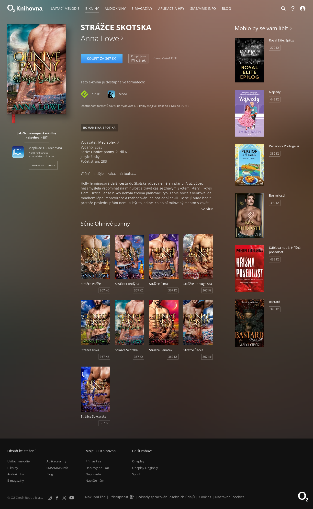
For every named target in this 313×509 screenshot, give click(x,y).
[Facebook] (57, 497)
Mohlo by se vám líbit (261, 28)
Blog (49, 474)
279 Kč (274, 48)
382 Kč (274, 153)
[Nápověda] (293, 8)
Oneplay (138, 461)
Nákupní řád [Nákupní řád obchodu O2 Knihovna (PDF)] (95, 497)
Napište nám (95, 480)
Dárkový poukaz (97, 468)
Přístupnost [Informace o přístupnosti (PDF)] (119, 497)
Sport (136, 474)
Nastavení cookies (230, 497)
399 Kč (274, 203)
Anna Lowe (100, 38)
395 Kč (274, 309)
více (209, 208)
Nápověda (93, 474)
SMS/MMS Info (57, 468)
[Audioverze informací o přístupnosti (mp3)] (132, 497)
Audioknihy (15, 474)
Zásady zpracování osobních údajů (166, 497)
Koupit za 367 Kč (101, 58)
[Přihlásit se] (302, 8)
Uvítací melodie (18, 461)
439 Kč (274, 259)
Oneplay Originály (145, 468)
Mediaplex (106, 142)
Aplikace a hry (56, 461)
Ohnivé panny (102, 152)
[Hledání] (283, 8)
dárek (138, 58)
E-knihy (12, 468)
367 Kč (104, 290)
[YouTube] (71, 497)
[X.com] (64, 497)
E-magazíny (15, 480)
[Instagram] (49, 497)
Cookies (205, 497)
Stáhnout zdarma (43, 165)
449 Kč (274, 99)
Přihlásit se (93, 461)
